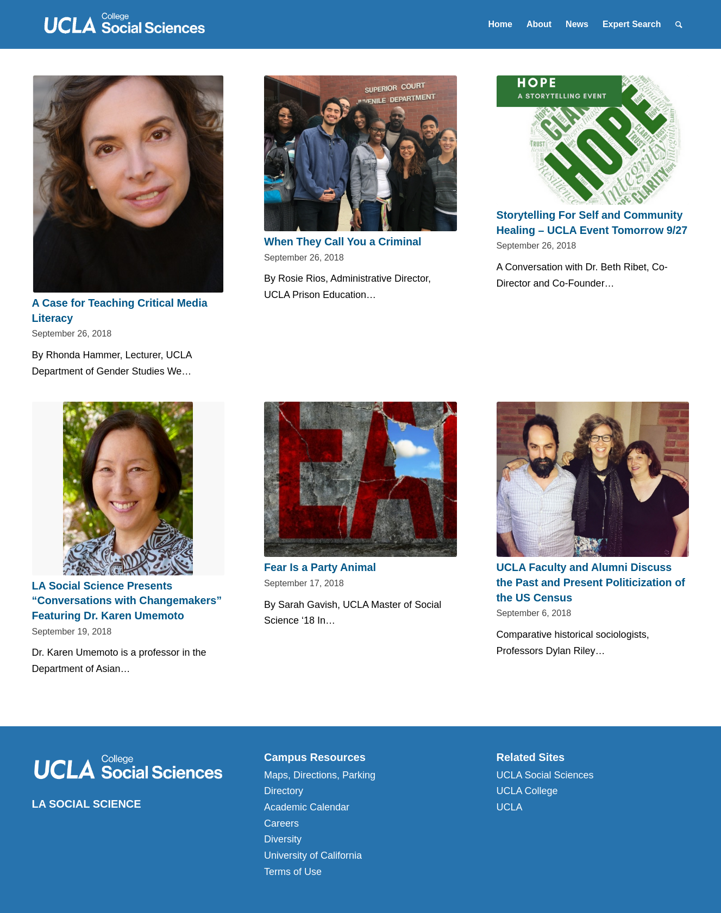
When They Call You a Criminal (342, 242)
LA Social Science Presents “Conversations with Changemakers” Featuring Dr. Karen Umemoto (127, 601)
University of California (313, 855)
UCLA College (527, 790)
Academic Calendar (306, 807)
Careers (281, 823)
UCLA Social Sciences (545, 775)
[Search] (678, 24)
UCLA (510, 807)
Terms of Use (293, 871)
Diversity (283, 839)
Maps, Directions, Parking (319, 775)
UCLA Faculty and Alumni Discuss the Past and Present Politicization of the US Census (591, 582)
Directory (283, 790)
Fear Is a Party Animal (320, 567)
